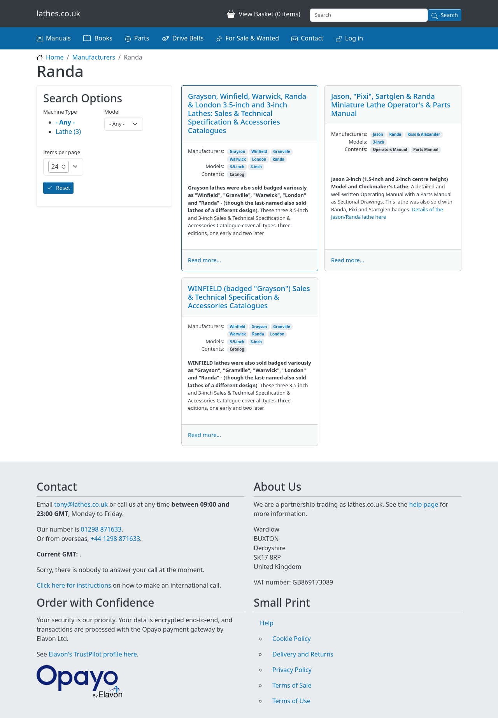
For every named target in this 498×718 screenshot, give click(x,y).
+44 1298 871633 (115, 538)
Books (103, 38)
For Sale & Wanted (252, 38)
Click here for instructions (74, 585)
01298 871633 (101, 529)
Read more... (204, 260)
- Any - (65, 122)
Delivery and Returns (302, 654)
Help (267, 623)
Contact (312, 38)
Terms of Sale (291, 685)
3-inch (256, 166)
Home (55, 57)
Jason (378, 134)
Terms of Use (291, 701)
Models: (214, 166)
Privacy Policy (292, 669)
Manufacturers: (206, 150)
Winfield (259, 151)
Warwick (238, 159)
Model (111, 111)
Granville (281, 151)
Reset (63, 187)
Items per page (61, 152)
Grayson (237, 151)
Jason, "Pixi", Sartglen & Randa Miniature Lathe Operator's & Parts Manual (391, 104)
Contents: (213, 173)
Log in (354, 38)
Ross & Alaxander (423, 134)
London (259, 159)
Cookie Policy (291, 638)
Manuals (58, 38)
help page (423, 504)
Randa (278, 159)
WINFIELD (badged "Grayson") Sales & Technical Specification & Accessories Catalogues (249, 296)
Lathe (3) (68, 131)
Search (449, 15)
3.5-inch (237, 166)
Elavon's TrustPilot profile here (93, 654)
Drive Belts (188, 38)
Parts (141, 38)
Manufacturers (93, 57)
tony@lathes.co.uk (81, 504)
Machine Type (60, 111)
